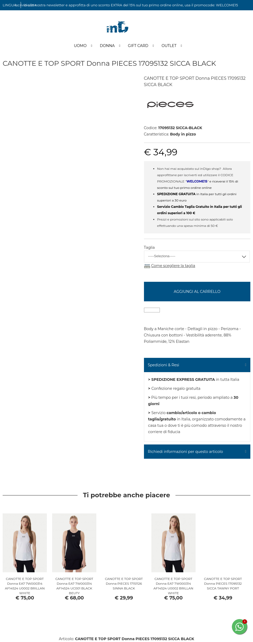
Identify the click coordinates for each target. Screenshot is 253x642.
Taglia (149, 247)
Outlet (168, 45)
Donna (107, 45)
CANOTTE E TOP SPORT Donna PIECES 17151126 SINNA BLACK (124, 583)
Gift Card (138, 45)
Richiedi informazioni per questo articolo (185, 451)
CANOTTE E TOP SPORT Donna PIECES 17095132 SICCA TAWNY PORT (223, 583)
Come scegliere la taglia (173, 265)
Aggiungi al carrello (197, 291)
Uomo (80, 45)
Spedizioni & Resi (163, 365)
